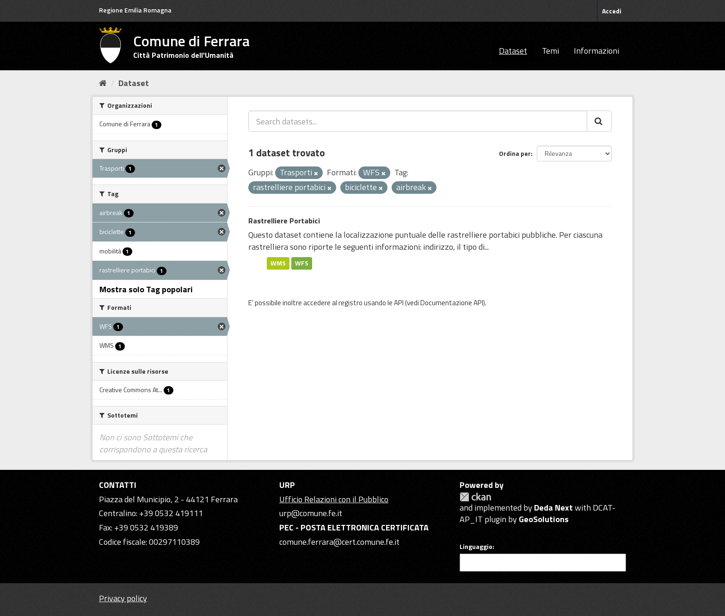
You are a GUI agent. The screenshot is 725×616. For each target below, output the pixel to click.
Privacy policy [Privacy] (123, 598)
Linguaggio (476, 546)
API (399, 302)
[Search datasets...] (417, 121)
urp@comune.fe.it (310, 513)
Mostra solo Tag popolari (146, 289)
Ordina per (515, 153)
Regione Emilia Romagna (135, 10)
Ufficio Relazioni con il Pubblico (333, 499)
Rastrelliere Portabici (284, 220)
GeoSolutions (544, 519)
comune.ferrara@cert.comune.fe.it (339, 542)
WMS (278, 263)
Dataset (513, 50)
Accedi (611, 11)
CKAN (475, 497)
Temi (550, 50)
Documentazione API (451, 302)
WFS (301, 263)
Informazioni (596, 50)
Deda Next (553, 507)
